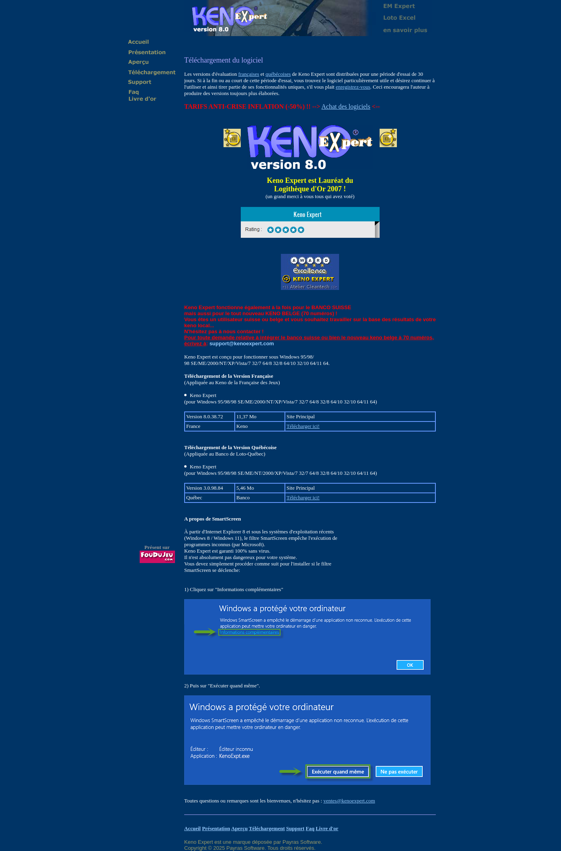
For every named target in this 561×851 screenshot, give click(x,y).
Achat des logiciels (345, 106)
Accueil (192, 828)
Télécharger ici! (303, 426)
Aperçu (239, 828)
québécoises (278, 74)
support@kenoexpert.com (241, 343)
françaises (248, 74)
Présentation (216, 828)
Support (295, 828)
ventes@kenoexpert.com (349, 801)
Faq (310, 828)
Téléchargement (267, 828)
